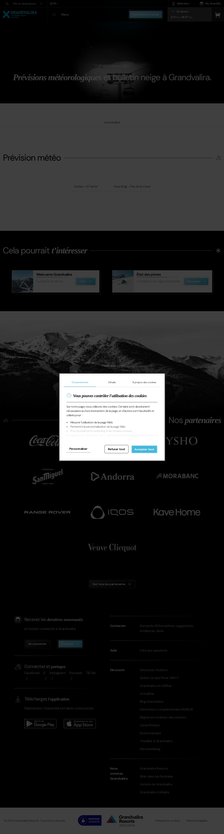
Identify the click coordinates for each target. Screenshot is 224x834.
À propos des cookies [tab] (144, 382)
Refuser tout (116, 449)
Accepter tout (144, 449)
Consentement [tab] (80, 382)
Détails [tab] (112, 382)
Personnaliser (78, 448)
